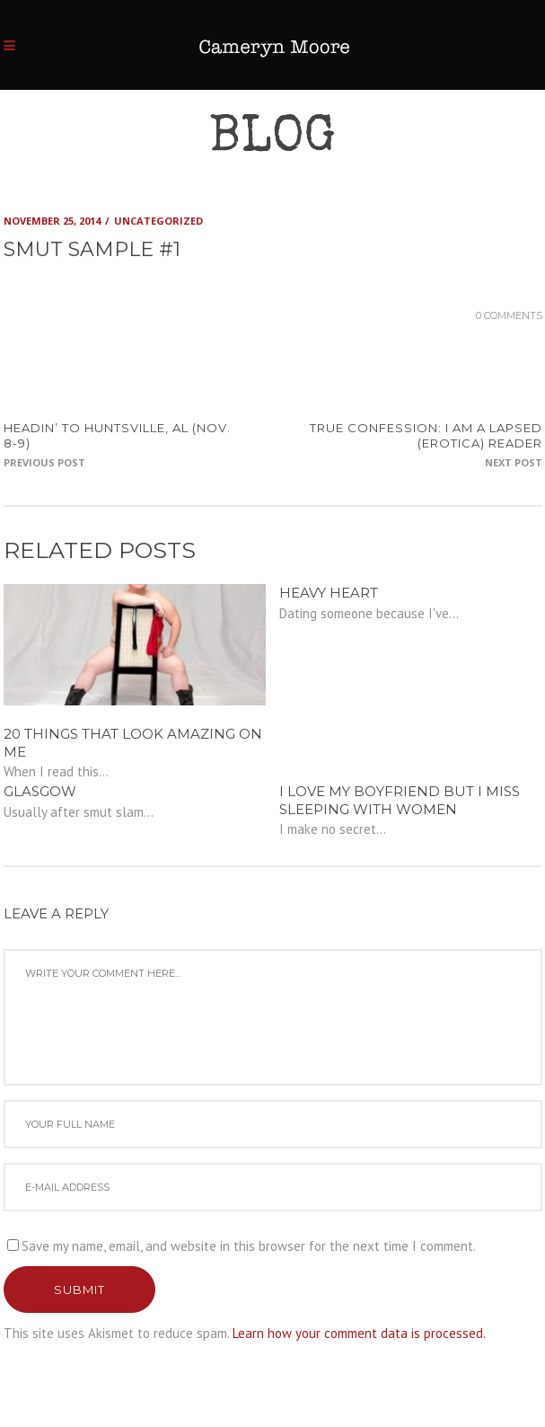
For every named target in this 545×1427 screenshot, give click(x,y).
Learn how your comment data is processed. (359, 1333)
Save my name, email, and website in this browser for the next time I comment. (249, 1245)
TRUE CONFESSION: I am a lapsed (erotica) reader (426, 435)
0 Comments (509, 315)
